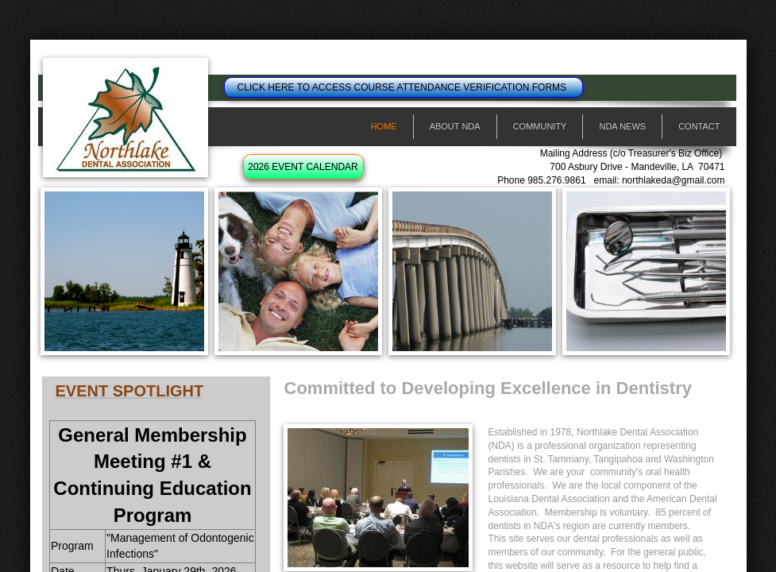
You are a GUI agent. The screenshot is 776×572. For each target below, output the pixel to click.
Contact (699, 126)
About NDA (455, 126)
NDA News (622, 126)
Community (540, 126)
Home (384, 126)
